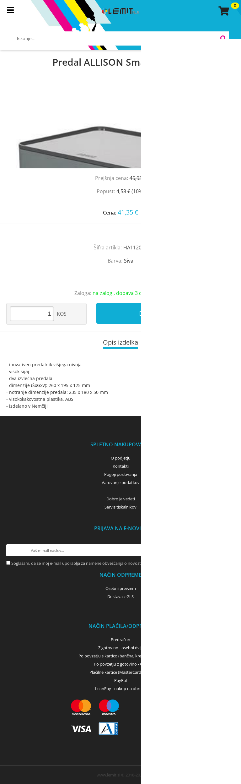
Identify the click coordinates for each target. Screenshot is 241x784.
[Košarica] (223, 11)
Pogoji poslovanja (120, 474)
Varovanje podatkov (121, 482)
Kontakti (121, 466)
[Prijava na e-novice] (229, 550)
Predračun (120, 639)
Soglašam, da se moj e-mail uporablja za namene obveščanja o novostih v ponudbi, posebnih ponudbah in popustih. (119, 563)
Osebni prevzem (120, 588)
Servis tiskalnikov (120, 507)
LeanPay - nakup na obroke (120, 688)
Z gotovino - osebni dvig (120, 648)
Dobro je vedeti (120, 499)
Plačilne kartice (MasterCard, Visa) (120, 672)
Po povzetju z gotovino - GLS (120, 664)
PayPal (120, 680)
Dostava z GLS (120, 596)
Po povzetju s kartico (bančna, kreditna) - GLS (120, 656)
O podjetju (121, 458)
